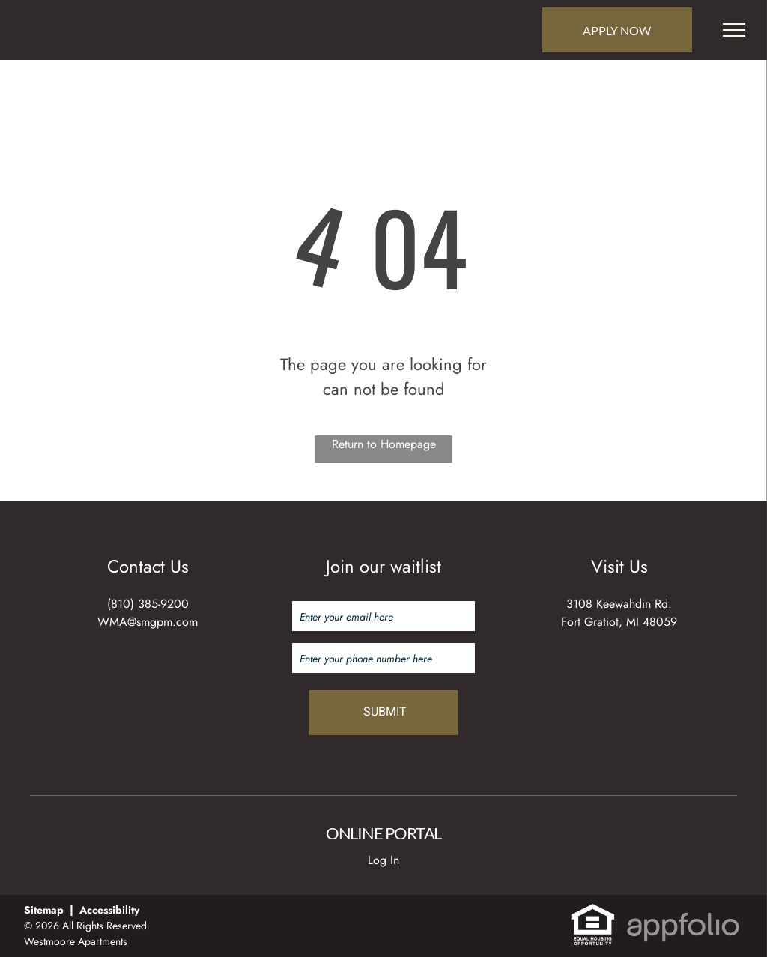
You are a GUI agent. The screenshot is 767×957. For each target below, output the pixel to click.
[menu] (734, 29)
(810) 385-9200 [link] (148, 603)
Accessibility (109, 909)
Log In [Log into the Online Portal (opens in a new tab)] (383, 860)
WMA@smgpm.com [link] (147, 621)
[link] (593, 911)
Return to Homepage (384, 444)
